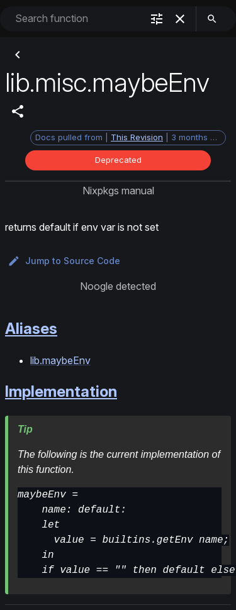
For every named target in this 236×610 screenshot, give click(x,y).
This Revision (137, 137)
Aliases (31, 328)
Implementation (61, 391)
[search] (212, 19)
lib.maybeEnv (60, 360)
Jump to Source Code (64, 261)
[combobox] (77, 18)
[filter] (156, 18)
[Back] (17, 54)
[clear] (180, 19)
